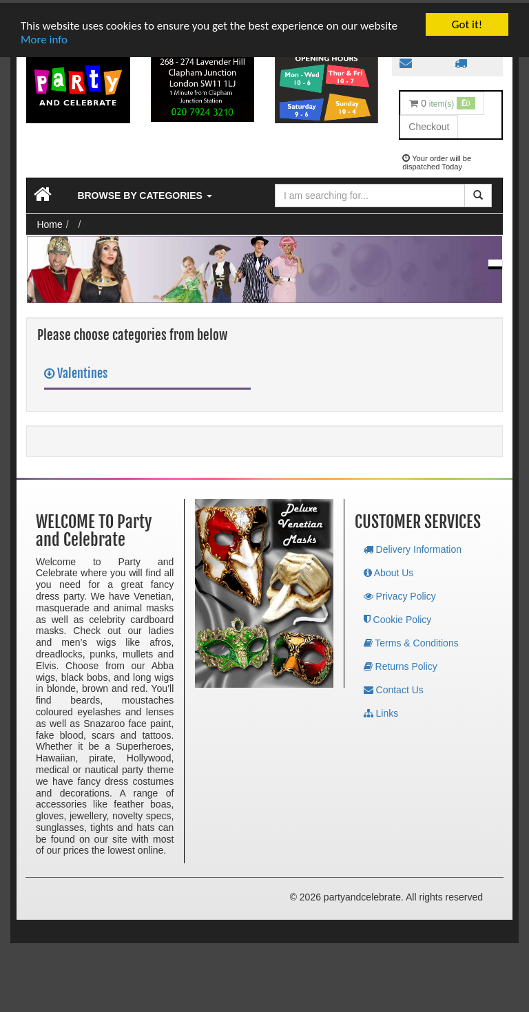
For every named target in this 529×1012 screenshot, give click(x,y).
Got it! (467, 21)
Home (49, 221)
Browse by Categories (144, 192)
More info (44, 37)
